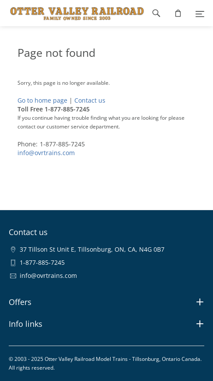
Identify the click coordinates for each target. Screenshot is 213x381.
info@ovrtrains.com (46, 153)
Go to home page (42, 100)
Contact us (89, 100)
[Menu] (200, 13)
